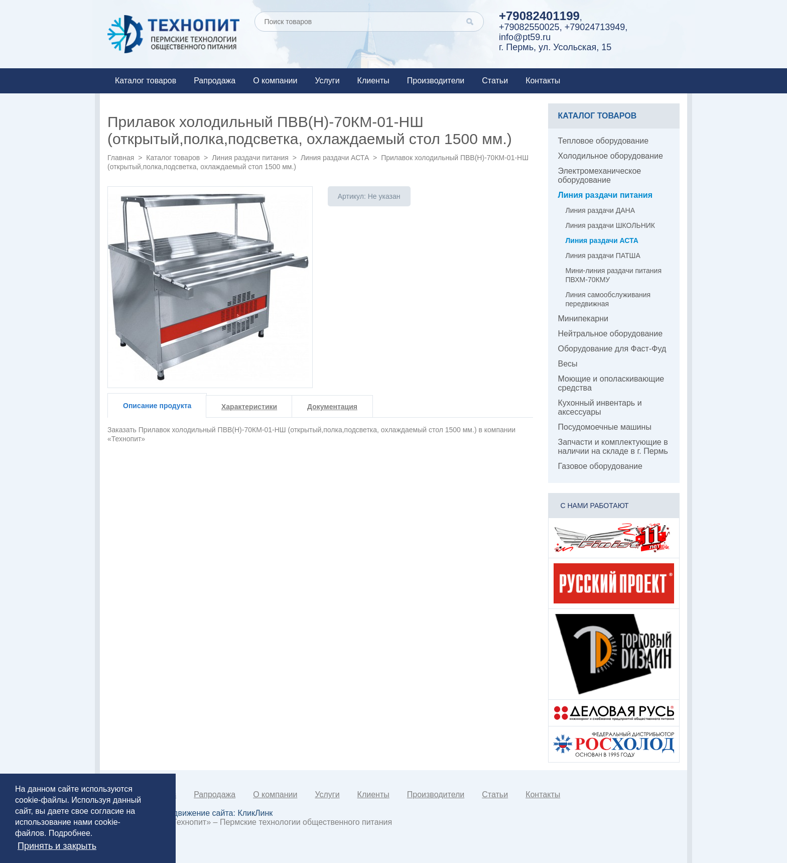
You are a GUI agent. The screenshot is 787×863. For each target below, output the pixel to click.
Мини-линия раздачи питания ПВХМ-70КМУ (614, 275)
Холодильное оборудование (610, 156)
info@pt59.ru (525, 37)
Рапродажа (214, 80)
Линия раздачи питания (250, 158)
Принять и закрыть (57, 846)
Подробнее (69, 833)
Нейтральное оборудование (610, 333)
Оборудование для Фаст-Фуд (612, 348)
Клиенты (373, 80)
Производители (436, 80)
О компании (275, 80)
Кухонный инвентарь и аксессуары (600, 407)
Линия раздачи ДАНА (600, 210)
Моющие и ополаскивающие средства (611, 383)
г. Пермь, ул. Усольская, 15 (555, 47)
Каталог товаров (145, 80)
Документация (332, 407)
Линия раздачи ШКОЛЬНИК (610, 225)
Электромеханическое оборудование (599, 175)
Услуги (327, 80)
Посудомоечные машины (604, 427)
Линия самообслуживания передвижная (608, 299)
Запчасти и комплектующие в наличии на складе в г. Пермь (613, 446)
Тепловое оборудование (603, 141)
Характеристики (249, 407)
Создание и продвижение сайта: (194, 813)
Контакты (543, 80)
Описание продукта (157, 406)
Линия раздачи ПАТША (603, 256)
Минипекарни (583, 318)
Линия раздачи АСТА (335, 158)
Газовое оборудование (600, 466)
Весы (568, 363)
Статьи (495, 80)
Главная (120, 158)
